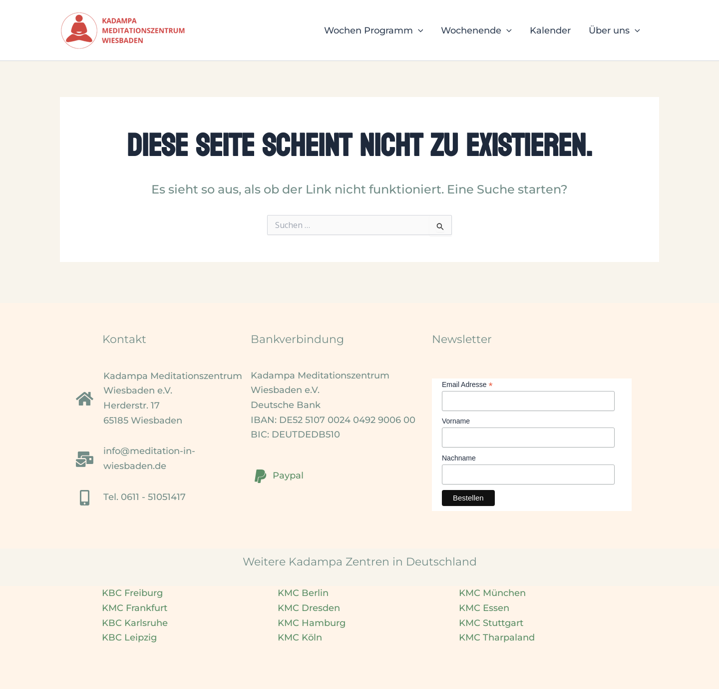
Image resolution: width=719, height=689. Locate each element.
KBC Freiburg (132, 593)
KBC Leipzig (129, 637)
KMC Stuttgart (491, 623)
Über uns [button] (614, 30)
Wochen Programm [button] (373, 30)
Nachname (459, 458)
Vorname (456, 421)
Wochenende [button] (476, 30)
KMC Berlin (303, 593)
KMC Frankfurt (134, 608)
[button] (418, 30)
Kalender (550, 30)
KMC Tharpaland (497, 637)
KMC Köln (300, 637)
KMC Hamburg (312, 623)
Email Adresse (467, 385)
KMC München (492, 593)
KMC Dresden (309, 608)
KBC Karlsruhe (135, 623)
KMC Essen (484, 608)
